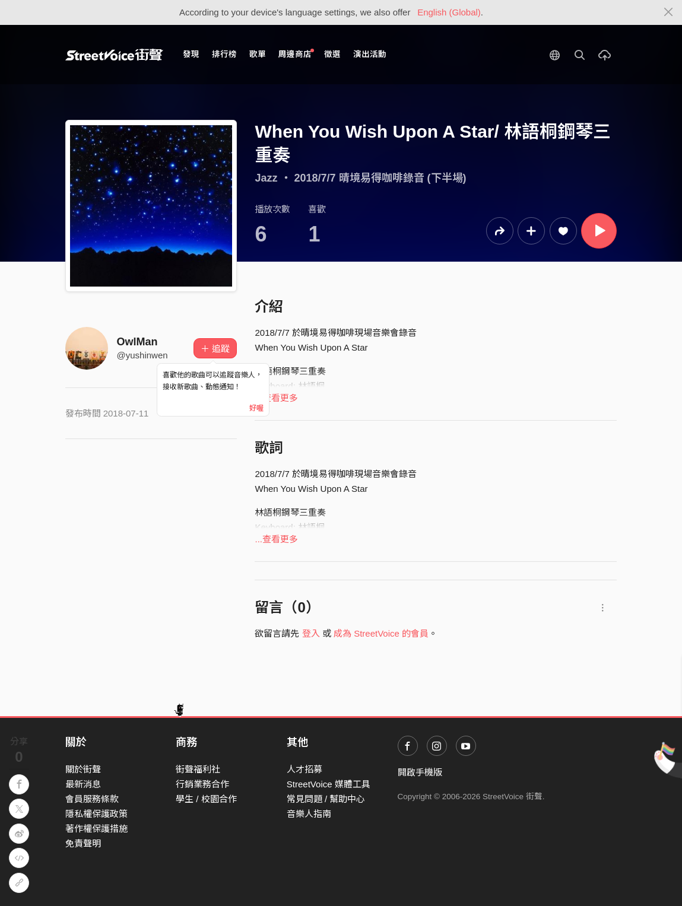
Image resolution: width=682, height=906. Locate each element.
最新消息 (83, 784)
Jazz (266, 178)
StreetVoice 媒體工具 (328, 784)
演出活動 (369, 54)
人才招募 (304, 769)
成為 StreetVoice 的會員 (381, 633)
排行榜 (224, 54)
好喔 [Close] (256, 408)
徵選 (332, 54)
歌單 (257, 54)
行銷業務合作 (202, 784)
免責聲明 (83, 843)
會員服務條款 (92, 799)
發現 (191, 54)
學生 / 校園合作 (206, 799)
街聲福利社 (198, 769)
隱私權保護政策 (96, 814)
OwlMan (137, 342)
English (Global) (449, 12)
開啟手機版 (420, 772)
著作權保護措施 (96, 829)
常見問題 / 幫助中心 (326, 799)
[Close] (668, 12)
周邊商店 (296, 54)
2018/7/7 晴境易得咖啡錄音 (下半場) (380, 178)
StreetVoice (114, 55)
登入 (311, 633)
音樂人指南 (309, 814)
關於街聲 (83, 769)
